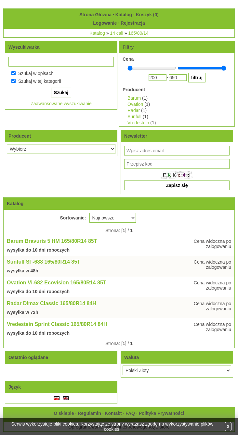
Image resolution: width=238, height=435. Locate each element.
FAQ (130, 413)
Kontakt (113, 413)
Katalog (123, 14)
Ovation (135, 104)
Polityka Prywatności (161, 413)
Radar (133, 110)
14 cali (116, 33)
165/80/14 (138, 33)
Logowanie (105, 23)
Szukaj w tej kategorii (39, 81)
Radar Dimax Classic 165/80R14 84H (51, 303)
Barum (134, 98)
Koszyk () (147, 14)
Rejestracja (133, 23)
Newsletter (135, 136)
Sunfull (134, 116)
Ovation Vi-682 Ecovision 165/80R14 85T (56, 282)
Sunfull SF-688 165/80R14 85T (43, 262)
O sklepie (64, 413)
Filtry (128, 47)
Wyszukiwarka (23, 47)
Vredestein (138, 122)
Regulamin (89, 413)
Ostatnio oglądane (28, 357)
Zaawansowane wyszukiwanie (61, 103)
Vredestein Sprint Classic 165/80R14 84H (57, 324)
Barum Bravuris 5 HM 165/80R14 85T (52, 241)
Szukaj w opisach (35, 73)
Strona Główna (95, 14)
